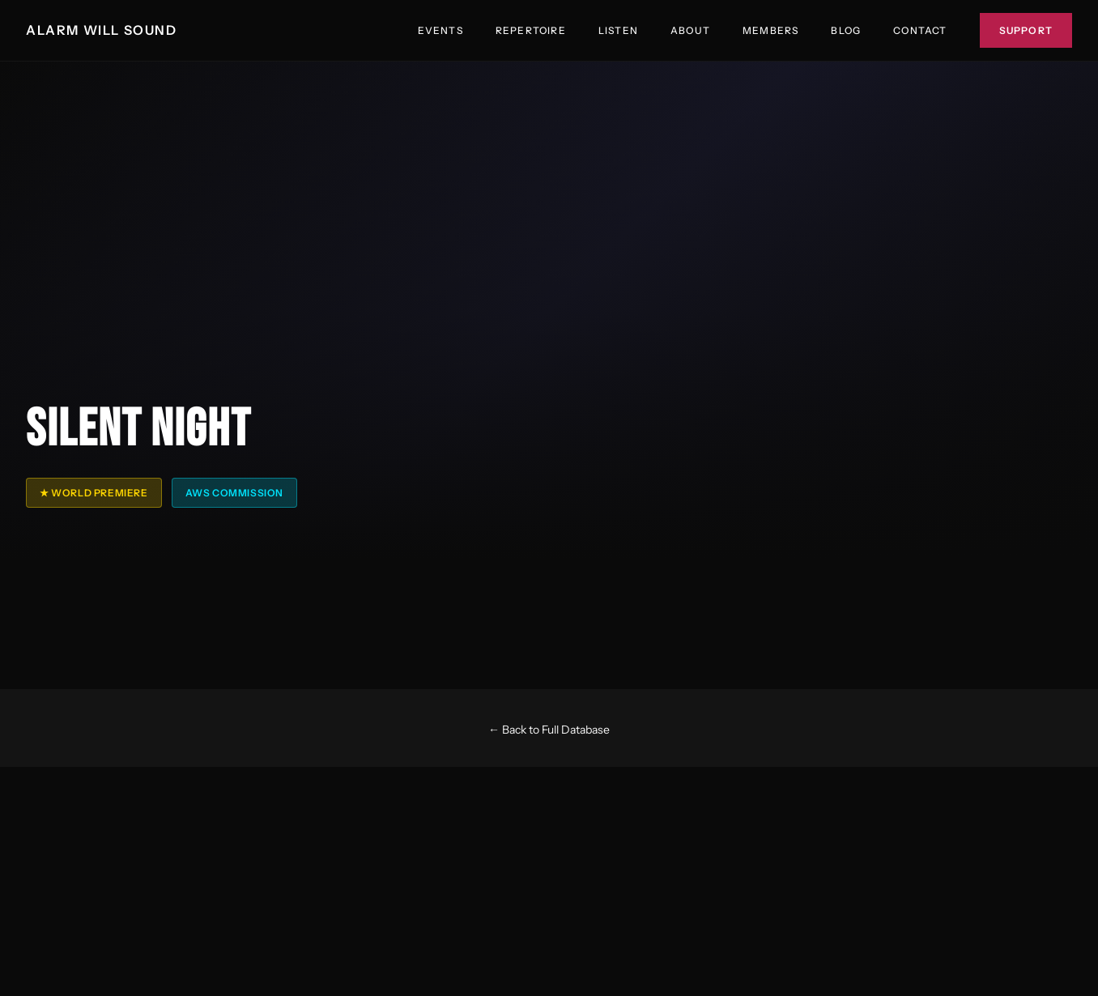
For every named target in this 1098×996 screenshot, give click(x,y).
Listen (618, 30)
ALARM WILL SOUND (101, 30)
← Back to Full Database (549, 729)
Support (1026, 30)
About (690, 30)
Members (770, 30)
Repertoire (531, 30)
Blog (846, 30)
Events (440, 30)
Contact (920, 30)
